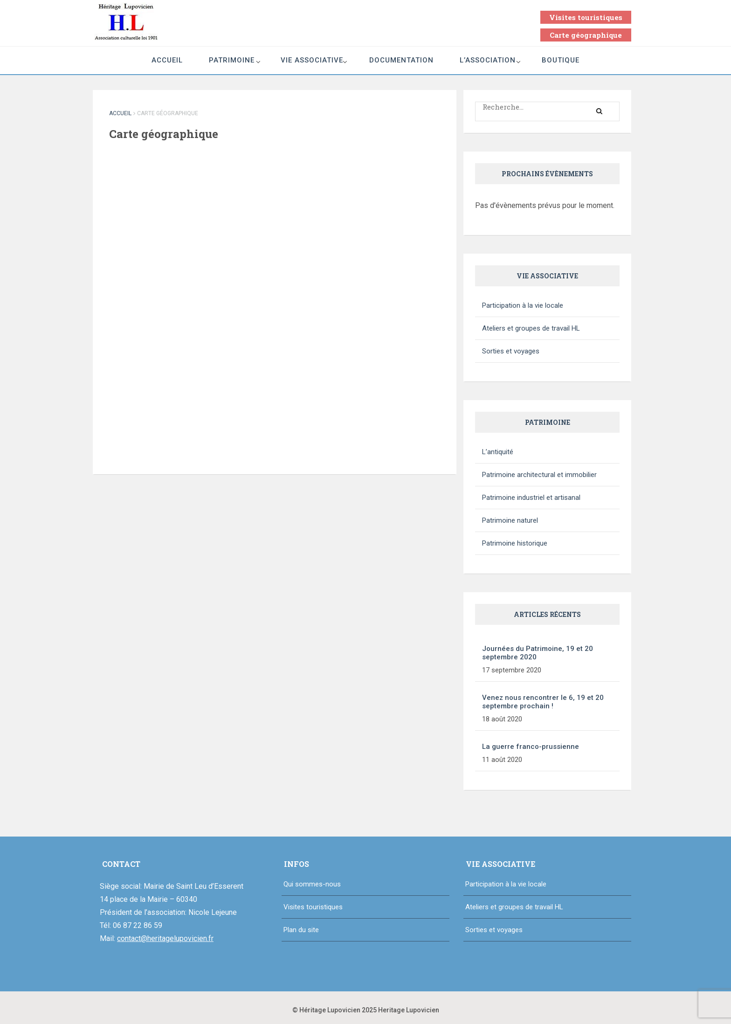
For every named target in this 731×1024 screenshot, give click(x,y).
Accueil (167, 60)
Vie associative (312, 60)
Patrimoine (232, 60)
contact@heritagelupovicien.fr (165, 938)
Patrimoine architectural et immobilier (539, 474)
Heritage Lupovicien (408, 1010)
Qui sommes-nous (312, 884)
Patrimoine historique (514, 543)
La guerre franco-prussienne (530, 746)
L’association (488, 60)
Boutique (560, 60)
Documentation (401, 60)
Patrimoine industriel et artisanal (531, 497)
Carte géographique (586, 35)
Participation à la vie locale (522, 305)
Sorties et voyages (510, 351)
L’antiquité (497, 452)
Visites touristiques (585, 17)
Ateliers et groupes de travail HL (531, 328)
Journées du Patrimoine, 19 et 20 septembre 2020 (537, 652)
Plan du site (301, 930)
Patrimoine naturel (510, 520)
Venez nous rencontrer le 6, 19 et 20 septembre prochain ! (543, 701)
